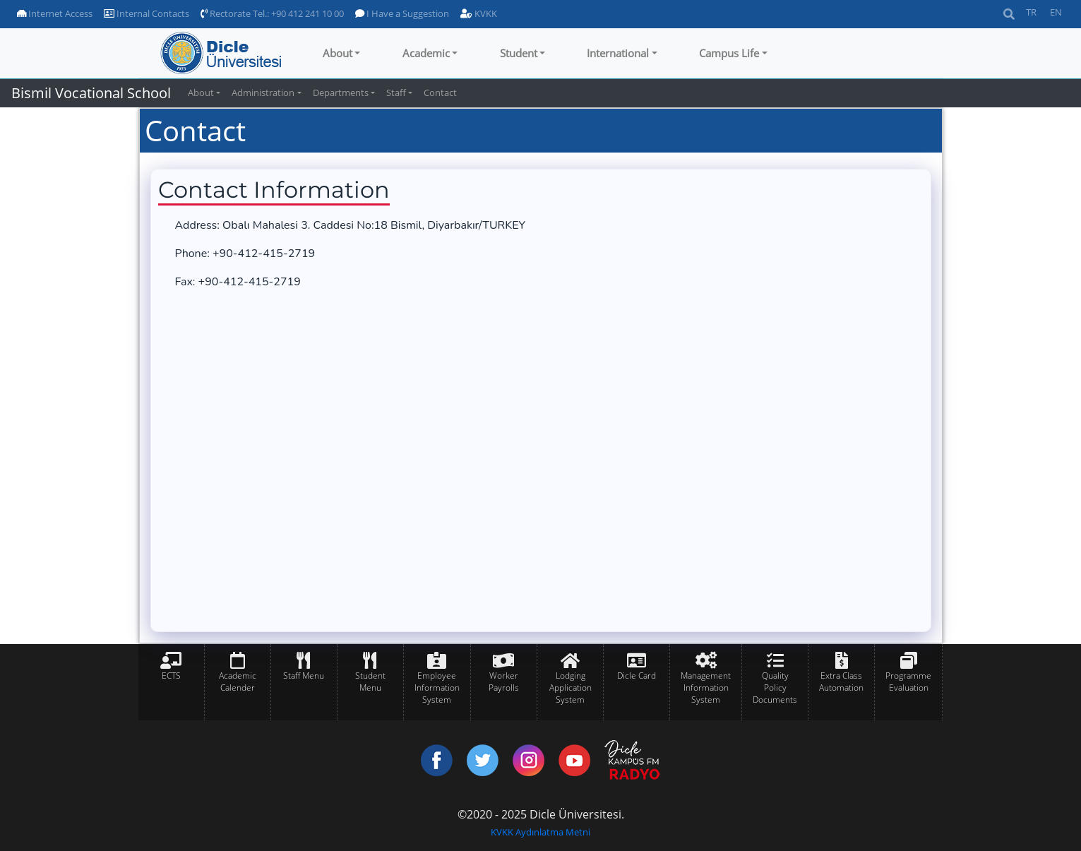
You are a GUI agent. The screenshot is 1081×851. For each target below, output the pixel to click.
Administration (263, 92)
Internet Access (54, 13)
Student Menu (370, 682)
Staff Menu (303, 676)
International (618, 53)
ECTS (171, 676)
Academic (426, 53)
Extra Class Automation (841, 682)
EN (1056, 12)
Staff (396, 92)
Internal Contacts (146, 13)
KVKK (478, 13)
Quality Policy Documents (775, 688)
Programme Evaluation (908, 682)
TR (1031, 12)
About (337, 53)
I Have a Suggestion (402, 13)
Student (518, 53)
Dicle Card (636, 676)
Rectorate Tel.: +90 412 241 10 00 (272, 13)
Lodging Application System (570, 688)
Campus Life (729, 53)
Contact (440, 92)
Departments (341, 92)
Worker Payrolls (504, 682)
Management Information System (706, 688)
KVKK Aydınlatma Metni (540, 832)
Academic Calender (237, 682)
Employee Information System (437, 688)
